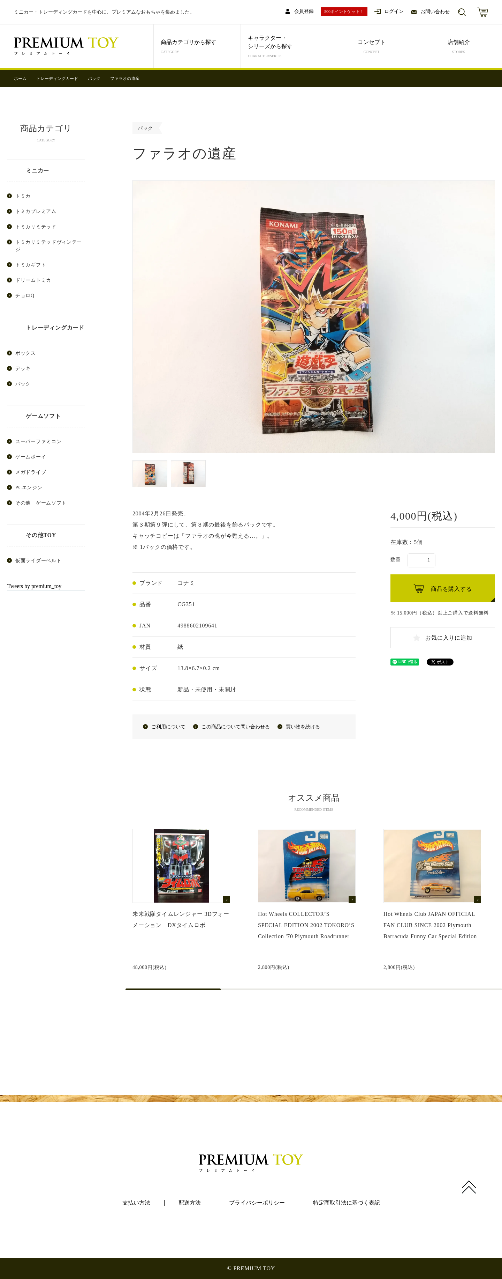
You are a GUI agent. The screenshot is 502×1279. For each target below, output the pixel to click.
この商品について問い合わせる (235, 726)
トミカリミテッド (35, 226)
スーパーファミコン (38, 441)
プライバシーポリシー (257, 1203)
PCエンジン (28, 487)
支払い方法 (136, 1203)
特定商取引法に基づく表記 (346, 1203)
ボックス (25, 353)
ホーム (20, 78)
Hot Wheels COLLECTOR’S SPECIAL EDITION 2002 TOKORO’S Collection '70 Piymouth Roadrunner (306, 925)
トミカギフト (30, 264)
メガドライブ (30, 472)
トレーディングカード (57, 78)
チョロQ (25, 295)
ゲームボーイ (30, 457)
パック (94, 78)
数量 (395, 559)
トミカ (23, 196)
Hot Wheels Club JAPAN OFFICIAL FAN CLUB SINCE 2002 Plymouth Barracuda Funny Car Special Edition (430, 925)
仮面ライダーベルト (38, 560)
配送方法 (189, 1203)
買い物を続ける (303, 726)
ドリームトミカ (33, 280)
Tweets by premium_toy (34, 586)
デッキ (23, 368)
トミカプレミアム (35, 211)
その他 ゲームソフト (41, 503)
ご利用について (168, 726)
